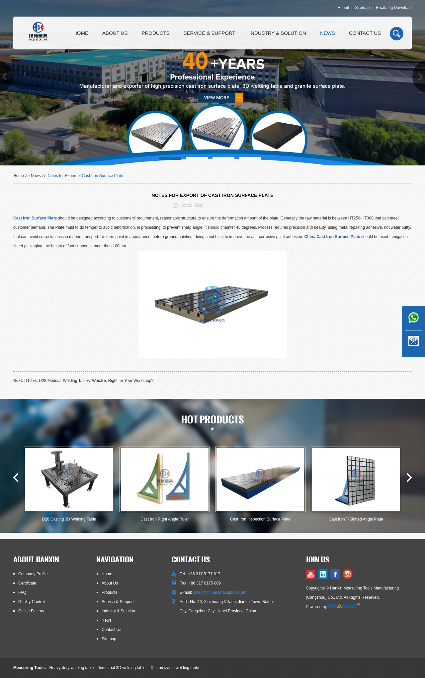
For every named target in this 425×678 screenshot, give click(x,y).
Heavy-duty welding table (71, 667)
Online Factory (31, 611)
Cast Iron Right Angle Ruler (164, 519)
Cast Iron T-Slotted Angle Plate (356, 519)
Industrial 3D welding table (122, 667)
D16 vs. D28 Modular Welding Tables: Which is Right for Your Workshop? (88, 380)
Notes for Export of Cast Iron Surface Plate (85, 175)
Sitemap (362, 7)
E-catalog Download (394, 7)
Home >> (22, 175)
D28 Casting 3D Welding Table (69, 519)
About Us (115, 33)
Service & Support (209, 33)
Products (155, 33)
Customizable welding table (174, 667)
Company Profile (33, 574)
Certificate (27, 583)
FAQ (22, 592)
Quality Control (31, 601)
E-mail (343, 7)
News (327, 33)
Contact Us (365, 33)
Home (80, 33)
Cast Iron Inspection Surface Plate (260, 519)
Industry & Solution (277, 33)
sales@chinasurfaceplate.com (219, 592)
